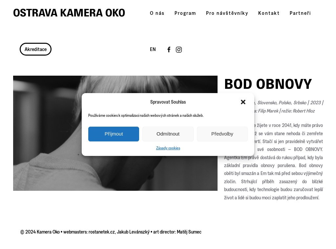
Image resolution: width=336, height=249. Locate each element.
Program (185, 13)
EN (153, 49)
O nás (157, 13)
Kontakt (269, 13)
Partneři (300, 13)
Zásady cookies (168, 148)
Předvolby (222, 134)
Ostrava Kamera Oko (69, 13)
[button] (244, 102)
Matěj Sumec (189, 232)
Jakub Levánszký (133, 232)
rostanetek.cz (102, 232)
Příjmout (114, 134)
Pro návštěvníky (227, 13)
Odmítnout (168, 134)
